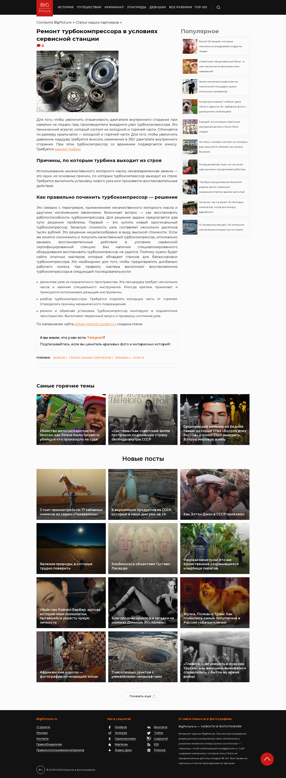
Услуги (138, 357)
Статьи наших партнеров (97, 22)
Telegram (95, 338)
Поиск (230, 7)
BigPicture (63, 22)
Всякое (59, 357)
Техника (122, 357)
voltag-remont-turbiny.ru (95, 324)
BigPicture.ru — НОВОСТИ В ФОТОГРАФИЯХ (210, 726)
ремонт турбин (68, 149)
